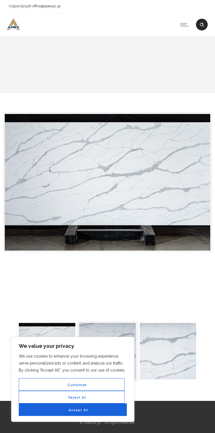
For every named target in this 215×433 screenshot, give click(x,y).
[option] (107, 182)
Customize (77, 385)
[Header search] (202, 25)
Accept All (78, 410)
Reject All (77, 397)
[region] (72, 379)
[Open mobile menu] (185, 24)
